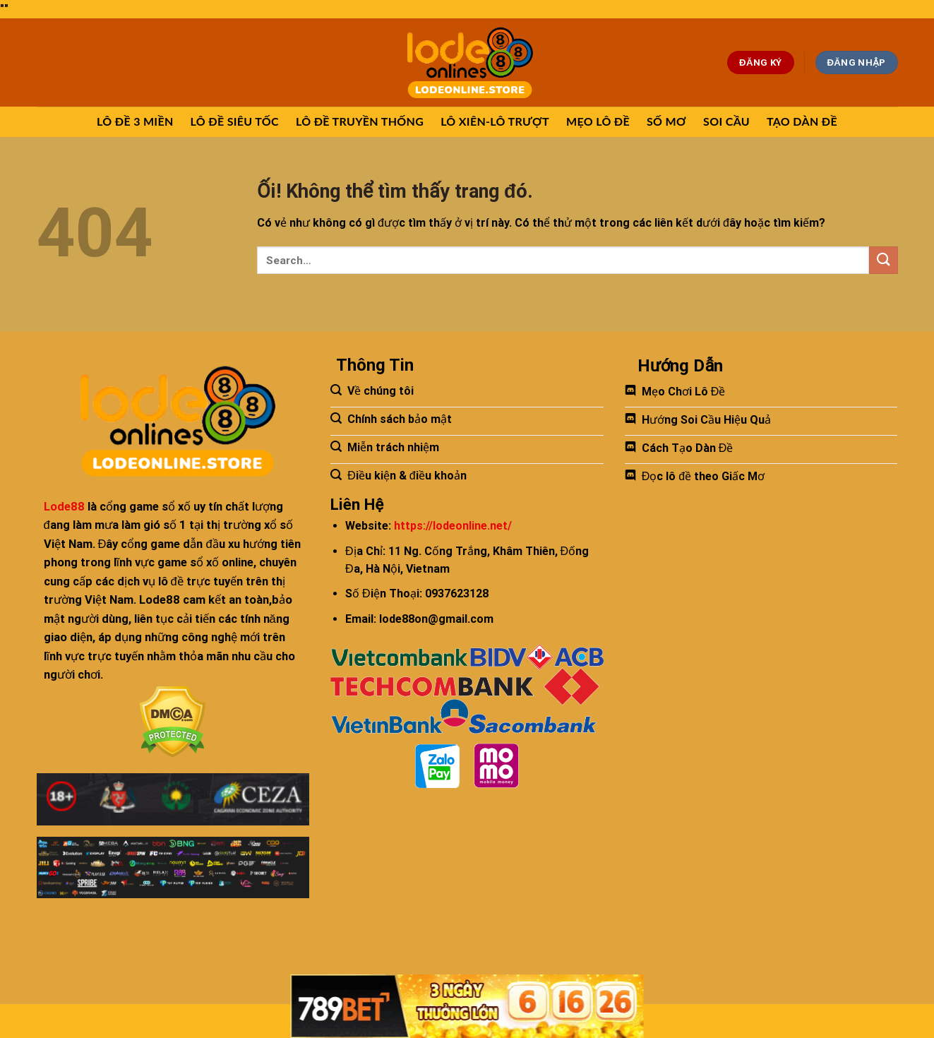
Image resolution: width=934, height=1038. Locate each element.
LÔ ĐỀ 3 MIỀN (135, 121)
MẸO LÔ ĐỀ (598, 121)
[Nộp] (883, 260)
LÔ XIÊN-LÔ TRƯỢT (495, 121)
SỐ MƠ (666, 121)
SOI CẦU (726, 121)
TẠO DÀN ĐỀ (802, 121)
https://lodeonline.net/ (453, 525)
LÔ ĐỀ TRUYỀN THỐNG (360, 121)
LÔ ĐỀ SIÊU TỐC (235, 121)
